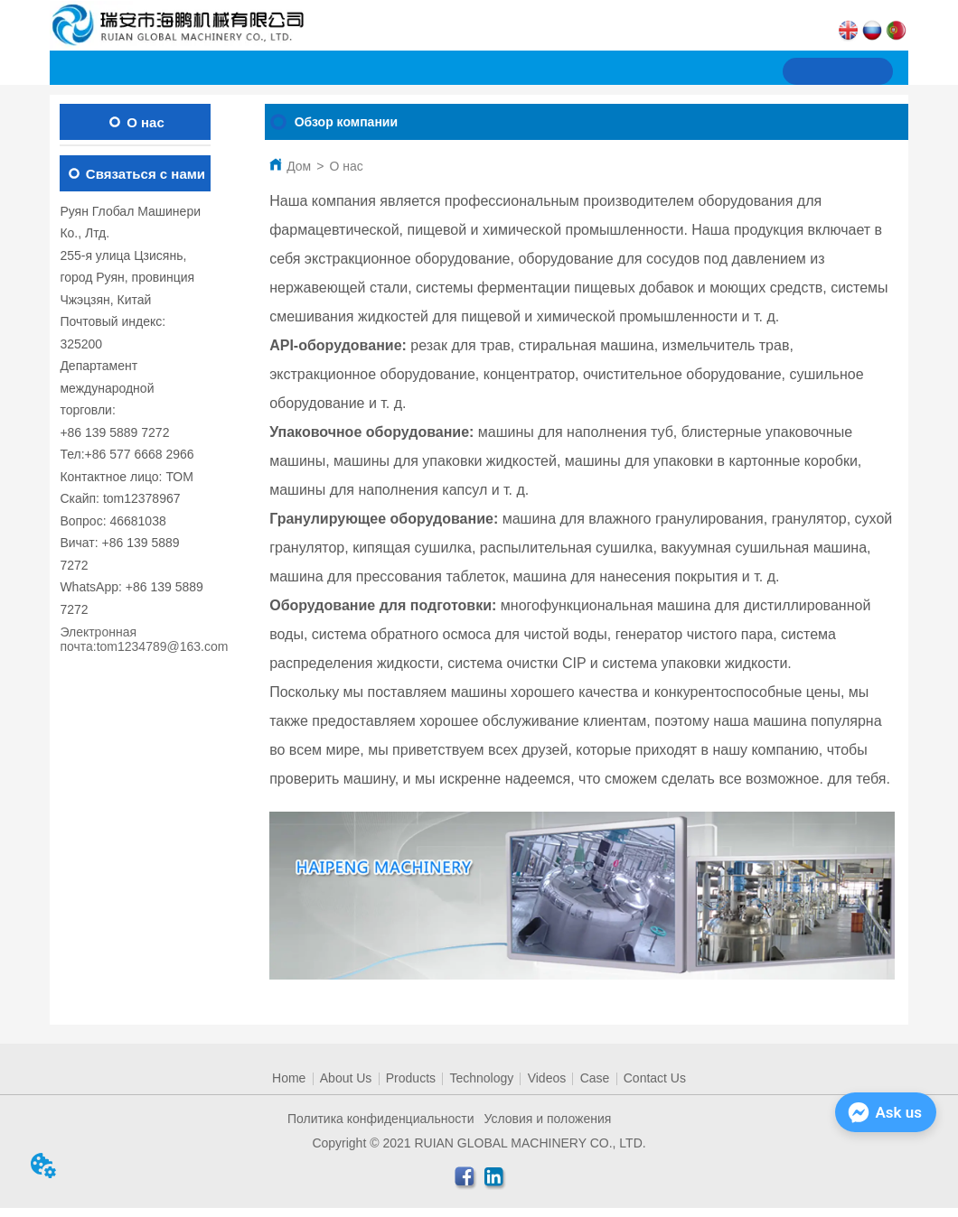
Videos (547, 1078)
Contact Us (655, 1078)
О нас (345, 166)
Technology (481, 1078)
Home (288, 1078)
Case (595, 1078)
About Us (346, 1078)
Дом (298, 166)
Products (411, 1078)
